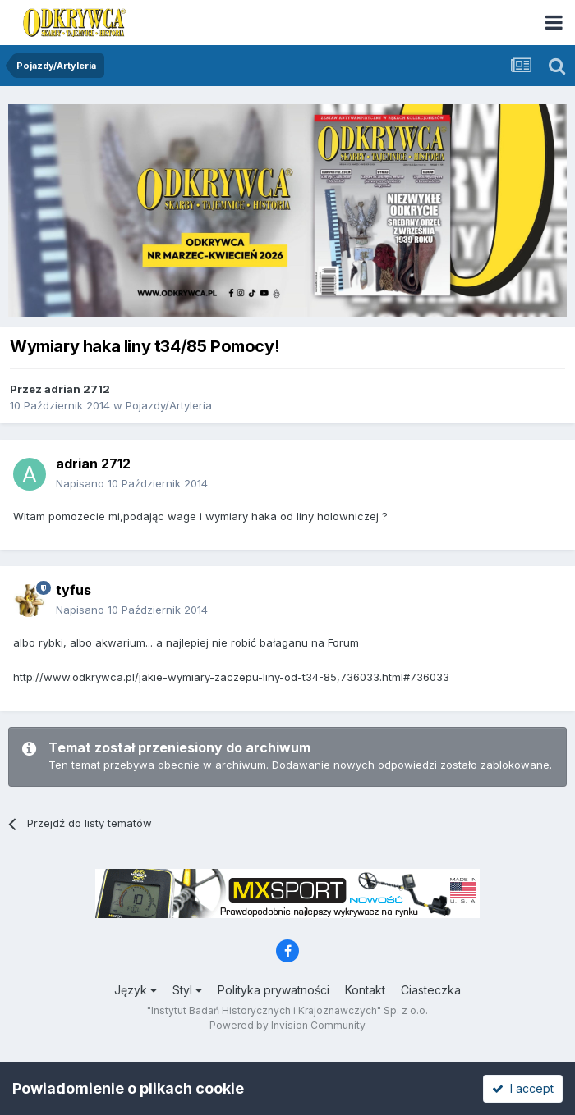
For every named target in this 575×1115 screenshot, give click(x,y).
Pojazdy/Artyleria (169, 405)
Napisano (132, 483)
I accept (523, 1088)
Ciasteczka (431, 990)
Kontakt (365, 990)
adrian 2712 (77, 388)
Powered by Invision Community (287, 1025)
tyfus (73, 590)
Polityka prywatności (273, 990)
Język (135, 990)
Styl (187, 990)
